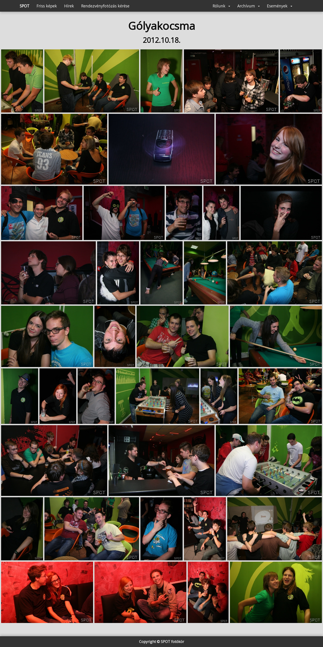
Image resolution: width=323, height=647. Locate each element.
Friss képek (47, 6)
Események (279, 6)
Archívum (248, 6)
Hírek (69, 6)
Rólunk (221, 6)
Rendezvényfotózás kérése (105, 6)
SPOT (24, 6)
